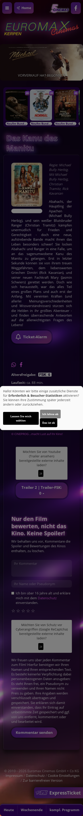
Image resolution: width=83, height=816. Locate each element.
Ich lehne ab (50, 414)
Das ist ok (48, 422)
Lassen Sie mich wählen (20, 418)
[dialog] (41, 408)
